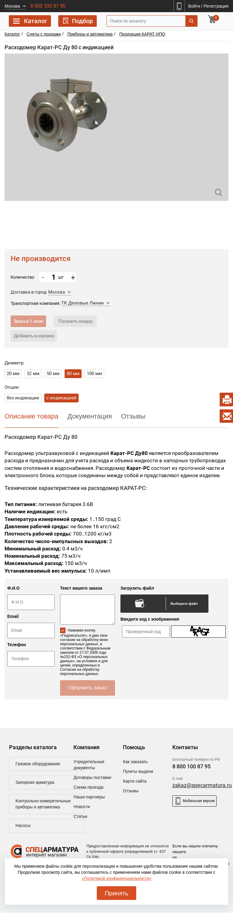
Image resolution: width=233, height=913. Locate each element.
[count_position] (53, 277)
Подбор (77, 21)
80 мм (73, 373)
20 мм (13, 373)
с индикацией (61, 398)
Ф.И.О (13, 588)
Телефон (16, 644)
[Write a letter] (226, 416)
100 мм (94, 373)
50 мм (53, 373)
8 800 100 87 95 (48, 6)
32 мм (33, 373)
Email (13, 616)
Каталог (30, 22)
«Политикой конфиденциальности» (116, 878)
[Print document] (226, 399)
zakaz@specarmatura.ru (202, 785)
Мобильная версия (194, 801)
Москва (12, 6)
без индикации (23, 398)
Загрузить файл (137, 588)
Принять (116, 893)
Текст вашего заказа (81, 588)
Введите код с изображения (149, 619)
